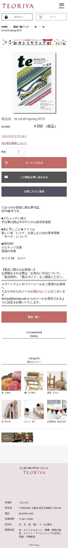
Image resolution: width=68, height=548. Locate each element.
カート (53, 17)
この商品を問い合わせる (34, 177)
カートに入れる (34, 162)
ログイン (18, 17)
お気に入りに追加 (34, 191)
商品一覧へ (34, 317)
